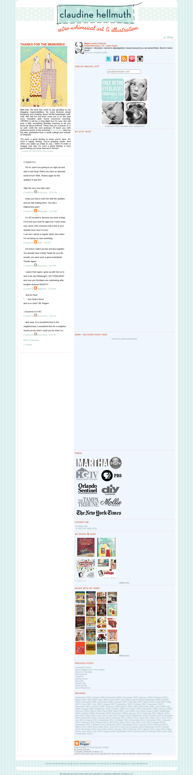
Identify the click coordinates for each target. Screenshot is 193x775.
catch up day (81, 685)
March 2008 (126, 706)
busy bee (79, 681)
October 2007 (140, 704)
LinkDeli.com (80, 581)
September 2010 (139, 715)
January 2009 (165, 709)
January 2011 (104, 718)
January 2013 (145, 724)
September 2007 (124, 704)
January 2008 (98, 706)
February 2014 (135, 729)
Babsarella (42, 211)
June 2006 (114, 700)
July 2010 (112, 715)
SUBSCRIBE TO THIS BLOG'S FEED (91, 747)
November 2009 (103, 713)
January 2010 (135, 713)
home (145, 763)
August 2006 (137, 700)
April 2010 (80, 715)
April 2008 (138, 706)
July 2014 (97, 731)
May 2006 (103, 700)
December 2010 (89, 718)
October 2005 (98, 697)
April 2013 (92, 727)
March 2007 (149, 702)
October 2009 (88, 713)
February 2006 (160, 697)
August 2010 (125, 715)
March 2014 (149, 729)
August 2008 (87, 709)
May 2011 (155, 718)
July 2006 (125, 700)
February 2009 (82, 711)
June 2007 (86, 704)
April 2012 (114, 722)
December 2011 (154, 720)
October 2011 (122, 720)
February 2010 (149, 713)
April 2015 (167, 731)
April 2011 (144, 718)
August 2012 (159, 722)
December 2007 (82, 706)
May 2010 (90, 715)
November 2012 (113, 724)
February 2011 (119, 718)
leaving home (81, 679)
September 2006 (152, 700)
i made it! (79, 676)
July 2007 (97, 704)
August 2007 (109, 704)
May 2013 (103, 727)
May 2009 (118, 711)
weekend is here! (83, 667)
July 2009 (140, 711)
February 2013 (160, 724)
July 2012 (146, 722)
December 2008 (149, 709)
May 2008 (149, 706)
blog (120, 763)
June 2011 (166, 718)
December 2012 (130, 724)
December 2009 (119, 713)
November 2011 (137, 720)
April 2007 (161, 702)
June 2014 (86, 731)
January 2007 (120, 702)
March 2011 (132, 718)
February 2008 (112, 706)
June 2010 (102, 715)
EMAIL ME (82, 526)
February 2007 (135, 702)
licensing (67, 763)
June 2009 (129, 711)
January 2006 (145, 697)
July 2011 (79, 720)
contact (137, 763)
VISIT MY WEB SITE (87, 528)
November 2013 (89, 729)
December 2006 (105, 702)
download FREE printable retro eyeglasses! (125, 126)
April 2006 (92, 700)
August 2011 (91, 720)
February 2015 (154, 731)
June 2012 (136, 722)
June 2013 (114, 727)
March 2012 (102, 722)
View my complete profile (95, 52)
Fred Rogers (56, 130)
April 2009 (108, 711)
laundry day (80, 683)
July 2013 (125, 727)
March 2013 (80, 727)
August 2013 (137, 727)
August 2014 (109, 731)
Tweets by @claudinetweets (124, 339)
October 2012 (98, 724)
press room (111, 763)
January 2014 (120, 729)
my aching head (82, 688)
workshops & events (95, 763)
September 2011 (106, 720)
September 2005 (83, 697)
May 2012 (124, 722)
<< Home (28, 345)
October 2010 (155, 715)
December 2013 (105, 729)
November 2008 (133, 709)
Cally (39, 243)
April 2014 (161, 729)
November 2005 (113, 697)
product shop (78, 763)
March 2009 (95, 711)
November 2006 (89, 702)
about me (128, 763)
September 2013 (152, 727)
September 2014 (124, 731)
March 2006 (80, 700)
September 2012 (83, 724)
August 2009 (152, 711)
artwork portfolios (53, 763)
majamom (41, 289)
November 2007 (155, 704)
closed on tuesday (83, 672)
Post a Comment (31, 340)
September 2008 (102, 709)
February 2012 (88, 722)
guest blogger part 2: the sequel (90, 669)
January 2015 (140, 731)
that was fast (81, 674)
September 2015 (84, 734)
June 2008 (160, 706)
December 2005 (130, 697)
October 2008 (118, 709)
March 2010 (163, 713)
